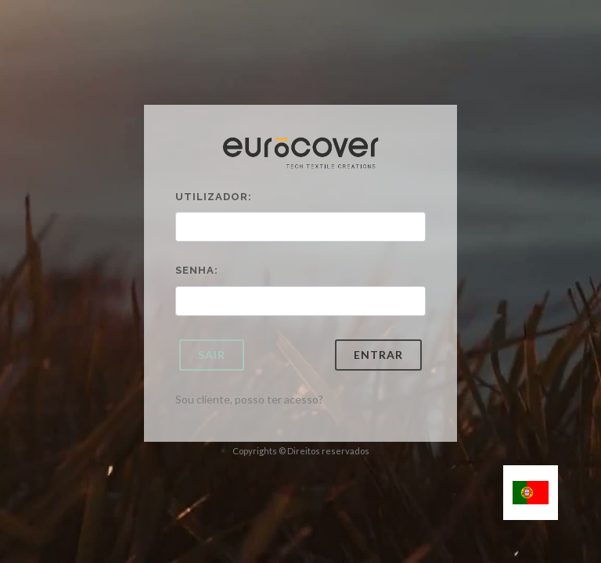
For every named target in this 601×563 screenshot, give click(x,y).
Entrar (378, 354)
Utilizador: (213, 197)
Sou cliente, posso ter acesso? (249, 399)
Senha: (196, 270)
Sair (211, 354)
